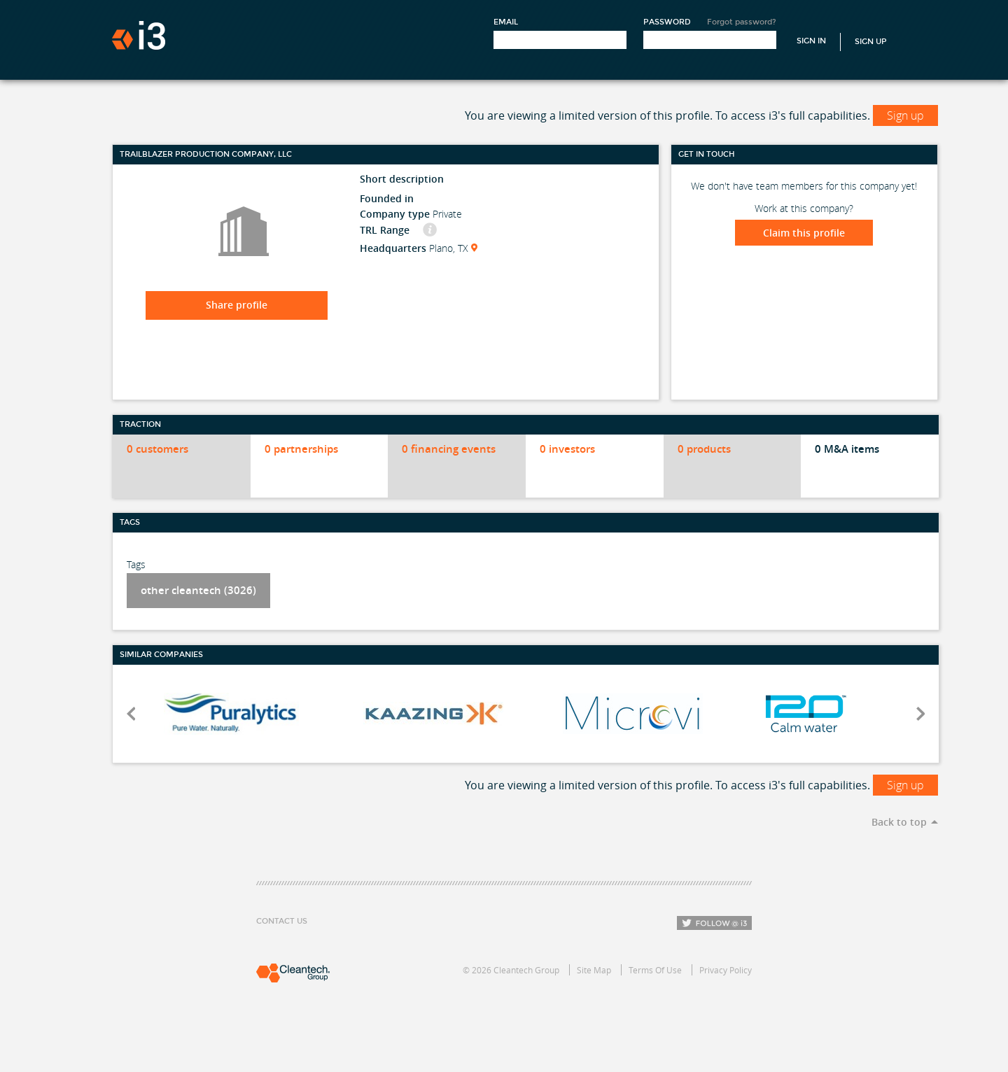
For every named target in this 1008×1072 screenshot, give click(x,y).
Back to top (899, 821)
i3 (138, 35)
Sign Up (871, 41)
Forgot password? (741, 22)
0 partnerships (301, 449)
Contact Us (281, 921)
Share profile (236, 304)
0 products (704, 449)
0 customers (157, 449)
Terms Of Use (655, 969)
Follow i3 (714, 923)
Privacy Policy (725, 969)
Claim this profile (804, 232)
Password (667, 22)
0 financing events (449, 449)
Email (505, 22)
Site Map (594, 969)
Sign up (905, 115)
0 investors (567, 449)
